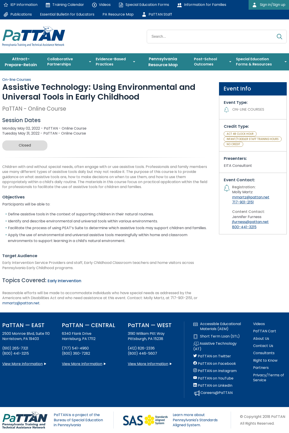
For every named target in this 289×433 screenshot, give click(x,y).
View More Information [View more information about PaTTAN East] (22, 363)
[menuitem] (22, 61)
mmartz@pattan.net (21, 303)
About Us (261, 338)
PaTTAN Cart (264, 331)
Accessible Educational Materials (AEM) (217, 326)
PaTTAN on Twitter (212, 356)
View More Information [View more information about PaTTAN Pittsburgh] (148, 363)
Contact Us (263, 345)
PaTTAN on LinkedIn (212, 385)
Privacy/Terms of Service (268, 378)
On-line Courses (16, 79)
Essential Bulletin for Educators (67, 14)
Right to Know (265, 360)
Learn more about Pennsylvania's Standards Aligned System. (195, 420)
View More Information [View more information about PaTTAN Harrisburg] (82, 363)
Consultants (264, 353)
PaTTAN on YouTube (213, 378)
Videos (259, 323)
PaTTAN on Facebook (214, 363)
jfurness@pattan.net (250, 221)
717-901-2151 (243, 202)
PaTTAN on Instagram (215, 370)
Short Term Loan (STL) (216, 336)
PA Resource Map (118, 14)
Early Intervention (64, 281)
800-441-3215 (244, 227)
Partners (261, 367)
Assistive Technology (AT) (215, 346)
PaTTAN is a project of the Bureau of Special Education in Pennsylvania (78, 420)
